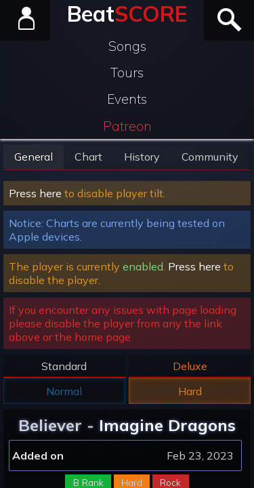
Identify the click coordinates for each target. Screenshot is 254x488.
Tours (127, 72)
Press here (35, 193)
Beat (127, 13)
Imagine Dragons (167, 425)
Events (127, 99)
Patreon (127, 126)
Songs (127, 46)
